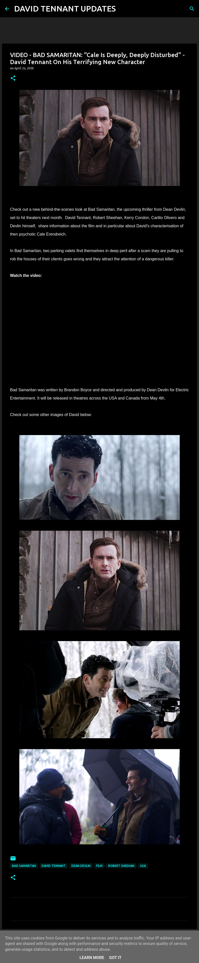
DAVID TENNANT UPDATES (65, 8)
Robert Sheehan (121, 865)
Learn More (91, 957)
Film (99, 865)
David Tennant (54, 865)
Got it (115, 957)
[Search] (123, 9)
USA (143, 865)
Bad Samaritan (24, 865)
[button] (13, 78)
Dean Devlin (80, 865)
